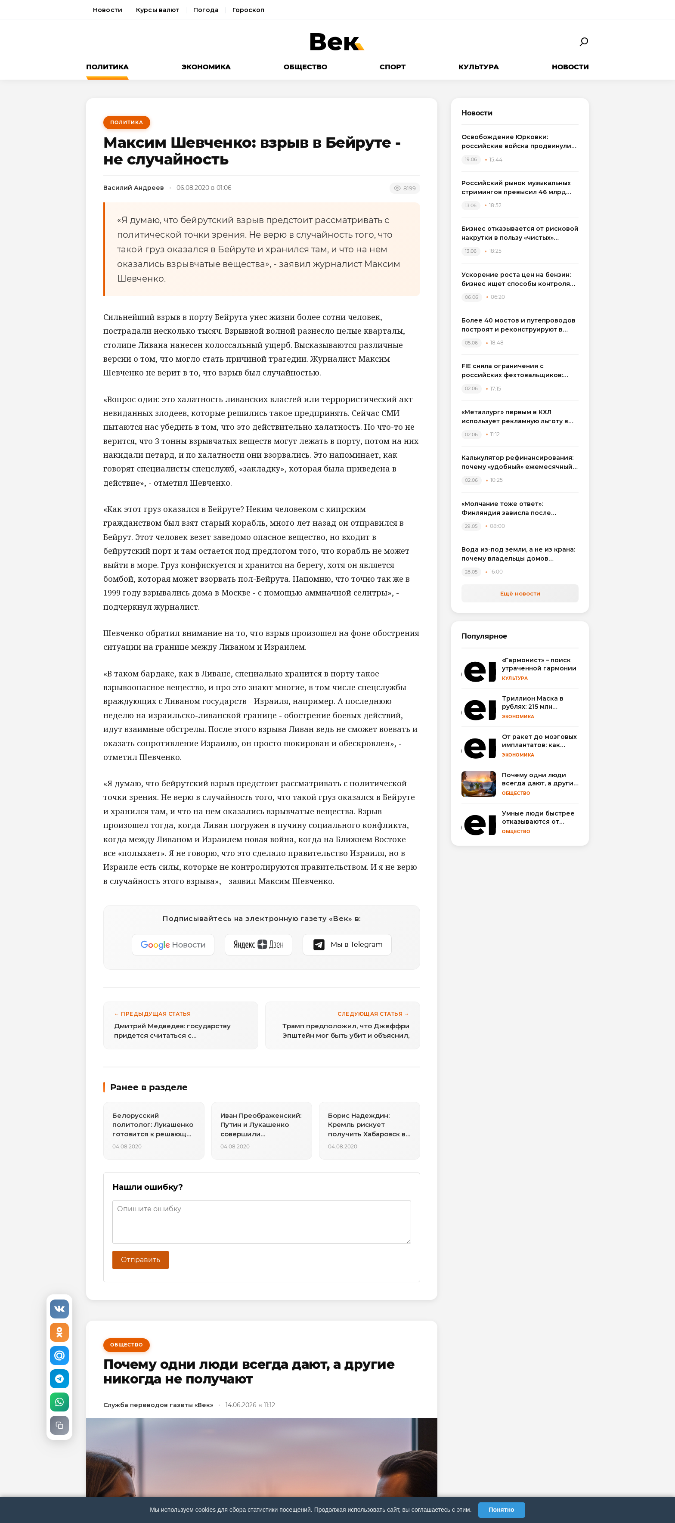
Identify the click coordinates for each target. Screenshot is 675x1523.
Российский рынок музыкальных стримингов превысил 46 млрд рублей (516, 188)
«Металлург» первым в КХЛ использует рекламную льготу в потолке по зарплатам (514, 417)
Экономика (206, 67)
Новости (107, 10)
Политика (107, 67)
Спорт (393, 67)
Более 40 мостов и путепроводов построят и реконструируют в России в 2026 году (518, 325)
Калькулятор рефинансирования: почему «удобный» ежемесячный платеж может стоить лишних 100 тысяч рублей (518, 462)
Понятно (501, 1509)
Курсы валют (158, 10)
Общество (305, 67)
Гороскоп (248, 10)
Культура (478, 67)
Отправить (140, 1260)
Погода (206, 10)
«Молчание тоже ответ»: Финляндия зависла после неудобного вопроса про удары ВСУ (515, 509)
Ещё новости (520, 593)
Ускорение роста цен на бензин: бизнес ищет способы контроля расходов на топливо (516, 279)
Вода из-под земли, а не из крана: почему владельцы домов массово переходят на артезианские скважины (518, 554)
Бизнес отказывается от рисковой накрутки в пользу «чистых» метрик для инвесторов (520, 233)
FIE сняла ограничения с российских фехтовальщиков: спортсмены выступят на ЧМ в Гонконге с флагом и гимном (512, 371)
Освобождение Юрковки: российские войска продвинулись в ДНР (520, 142)
